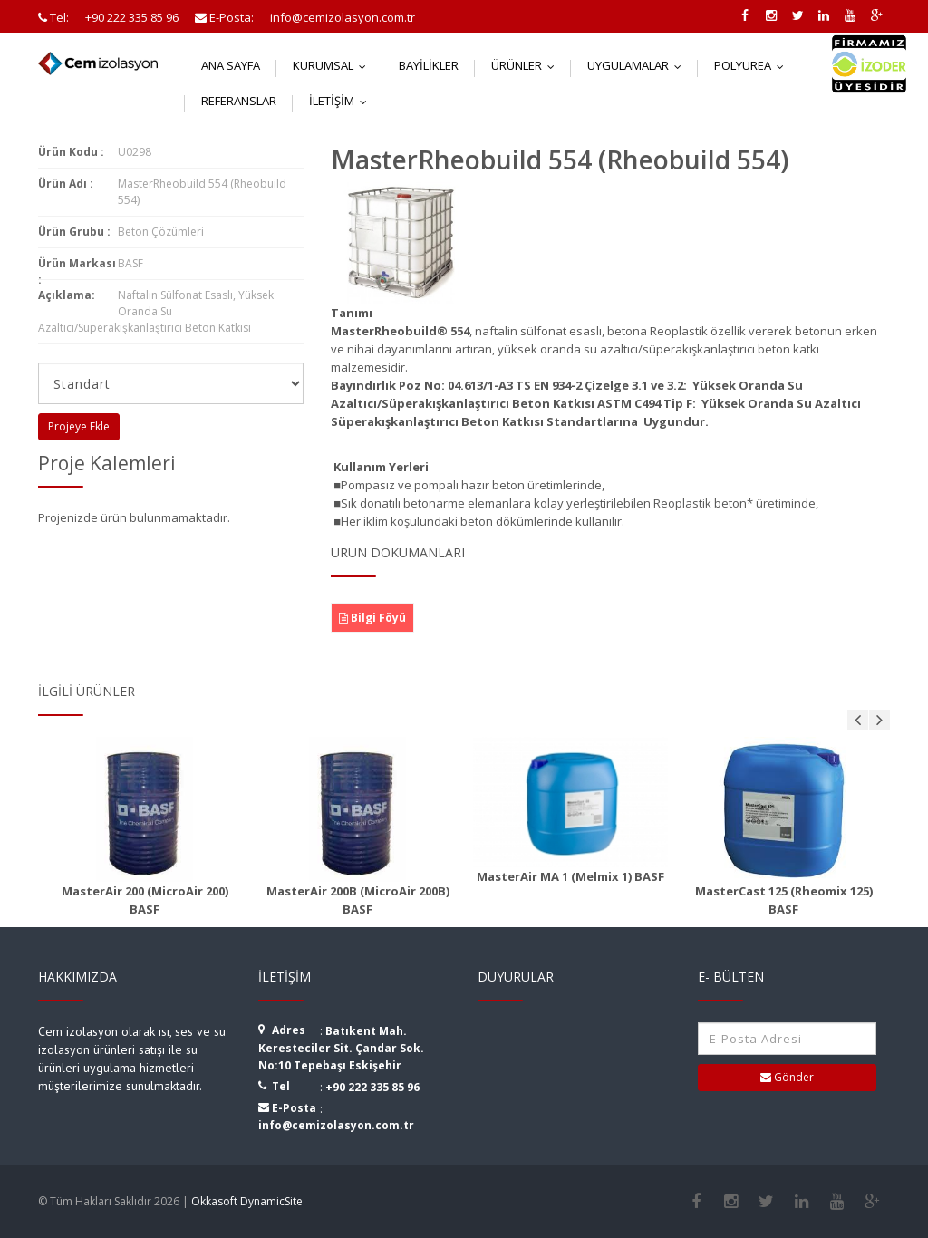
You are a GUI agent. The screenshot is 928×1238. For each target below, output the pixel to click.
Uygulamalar (638, 65)
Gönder (787, 1077)
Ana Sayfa (230, 65)
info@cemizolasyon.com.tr (336, 1125)
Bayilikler (429, 65)
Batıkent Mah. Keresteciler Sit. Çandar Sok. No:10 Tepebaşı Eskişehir (341, 1048)
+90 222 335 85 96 (372, 1087)
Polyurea (753, 65)
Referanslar (238, 100)
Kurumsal (333, 65)
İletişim (342, 100)
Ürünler (527, 65)
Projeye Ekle (79, 426)
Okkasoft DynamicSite (247, 1201)
